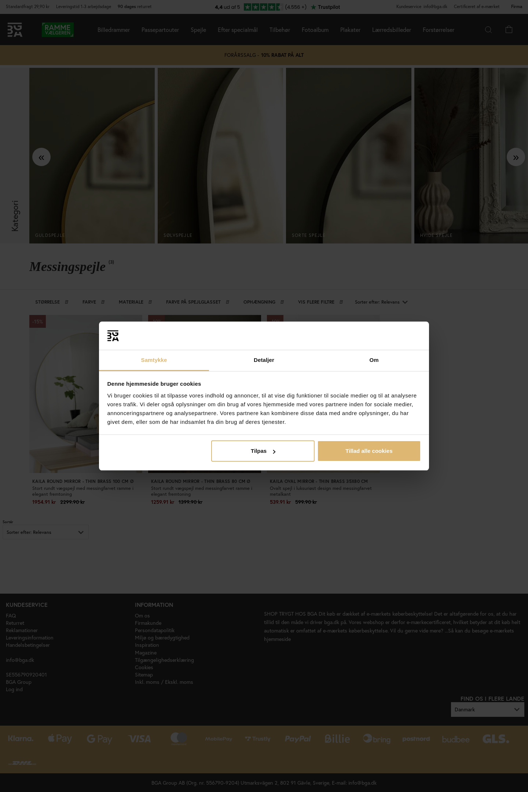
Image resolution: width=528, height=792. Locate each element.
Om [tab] (373, 360)
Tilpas (263, 451)
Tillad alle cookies (368, 451)
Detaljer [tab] (264, 360)
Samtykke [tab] (154, 360)
